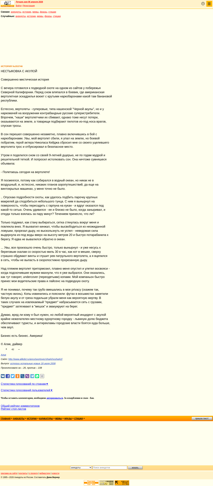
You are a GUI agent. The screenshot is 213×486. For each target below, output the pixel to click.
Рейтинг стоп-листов (13, 408)
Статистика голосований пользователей (25, 390)
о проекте (33, 473)
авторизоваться (55, 398)
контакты (23, 473)
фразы (43, 12)
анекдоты (16, 12)
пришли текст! (202, 418)
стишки (52, 12)
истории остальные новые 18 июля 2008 (33, 363)
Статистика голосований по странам (23, 383)
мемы (35, 12)
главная (5, 418)
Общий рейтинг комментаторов (20, 405)
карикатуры (46, 418)
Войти (18, 6)
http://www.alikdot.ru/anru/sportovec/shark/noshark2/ (35, 359)
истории (26, 12)
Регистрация (29, 6)
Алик (3, 354)
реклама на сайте (9, 473)
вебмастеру (44, 473)
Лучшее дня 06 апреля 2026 (29, 2)
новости (55, 473)
